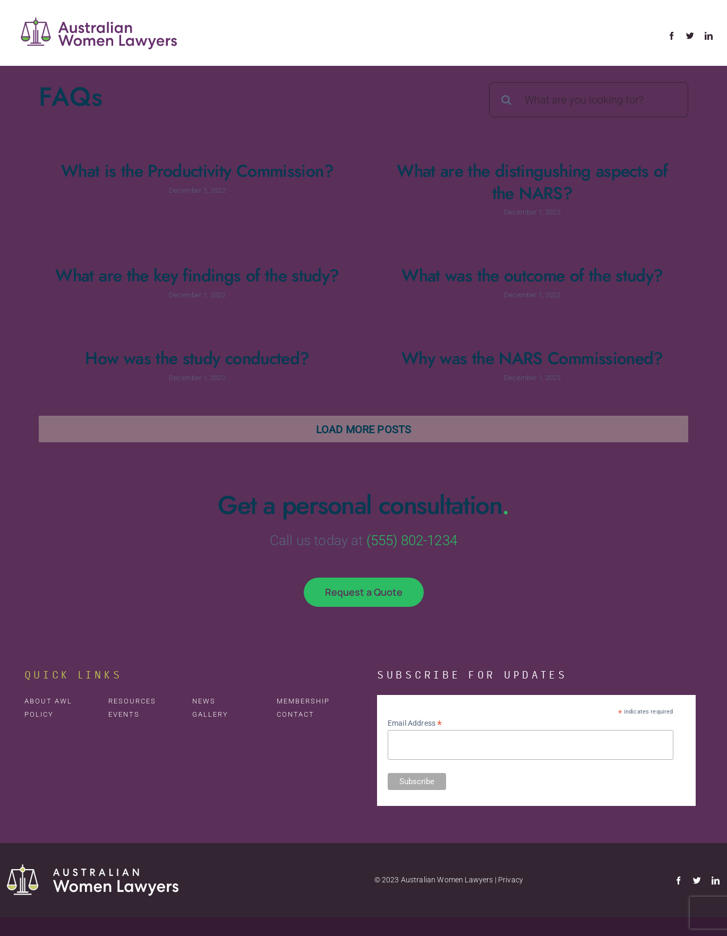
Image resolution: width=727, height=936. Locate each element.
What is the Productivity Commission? (197, 171)
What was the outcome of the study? (518, 277)
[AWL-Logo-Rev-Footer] (92, 871)
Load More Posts (363, 431)
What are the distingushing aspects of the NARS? (526, 182)
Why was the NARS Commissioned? (534, 357)
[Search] (506, 99)
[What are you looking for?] (588, 99)
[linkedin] (709, 36)
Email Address (415, 725)
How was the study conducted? (205, 357)
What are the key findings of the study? (212, 272)
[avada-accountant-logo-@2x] (100, 10)
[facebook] (671, 36)
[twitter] (690, 36)
